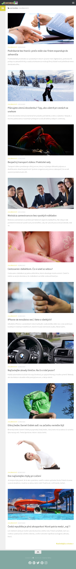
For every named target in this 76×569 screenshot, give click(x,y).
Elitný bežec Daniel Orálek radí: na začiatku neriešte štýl (36, 425)
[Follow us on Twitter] (38, 562)
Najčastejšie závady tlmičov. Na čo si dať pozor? (31, 370)
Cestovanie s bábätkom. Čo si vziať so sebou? (30, 268)
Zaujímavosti (12, 47)
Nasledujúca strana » (65, 543)
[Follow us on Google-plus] (34, 562)
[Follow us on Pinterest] (42, 562)
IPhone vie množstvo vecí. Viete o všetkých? (30, 319)
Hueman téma (47, 558)
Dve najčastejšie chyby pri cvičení (24, 475)
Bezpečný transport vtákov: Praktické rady (29, 162)
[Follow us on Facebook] (30, 562)
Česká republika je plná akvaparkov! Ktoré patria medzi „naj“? (39, 526)
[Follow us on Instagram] (46, 562)
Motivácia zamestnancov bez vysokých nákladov (32, 215)
